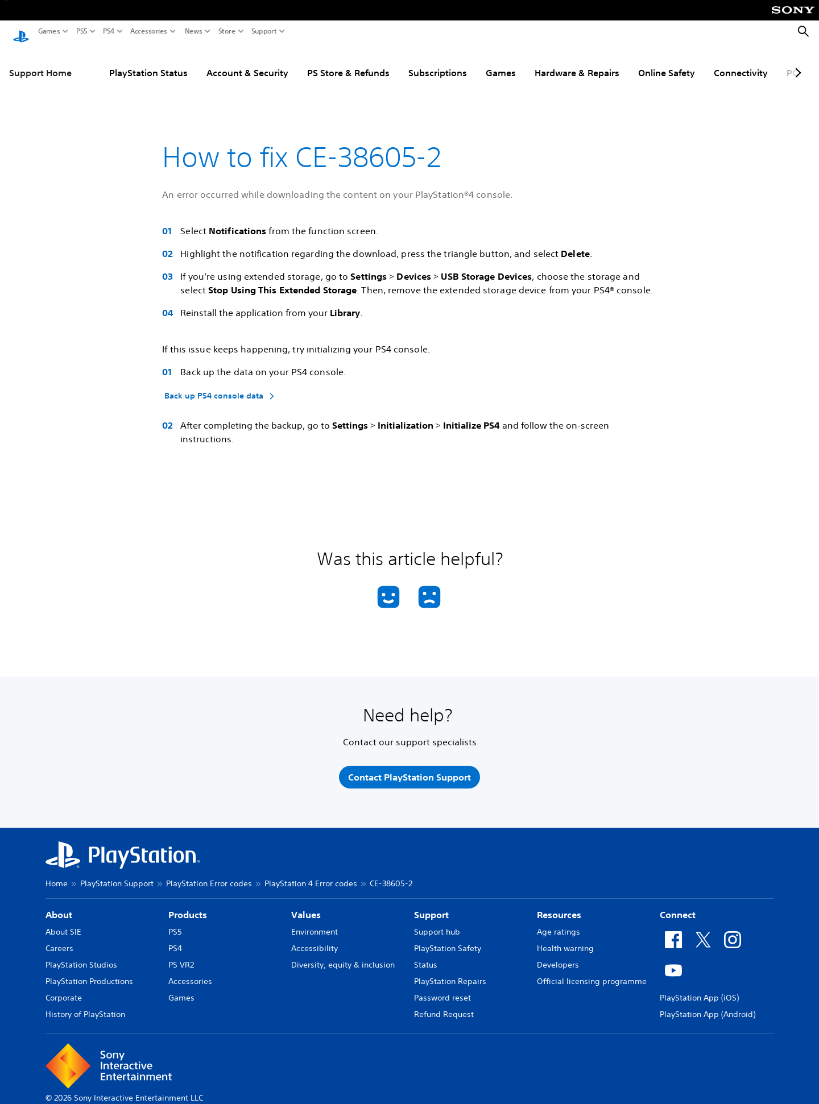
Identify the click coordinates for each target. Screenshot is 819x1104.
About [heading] (59, 908)
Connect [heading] (678, 908)
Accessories (148, 31)
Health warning (565, 941)
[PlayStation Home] (21, 32)
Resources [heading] (559, 908)
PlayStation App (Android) (707, 1007)
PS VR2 (181, 958)
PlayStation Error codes (209, 876)
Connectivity (741, 62)
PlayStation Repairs (450, 974)
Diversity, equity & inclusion (343, 958)
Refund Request (444, 1007)
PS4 (109, 31)
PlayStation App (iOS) (699, 991)
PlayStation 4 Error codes (310, 876)
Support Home (40, 62)
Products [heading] (187, 908)
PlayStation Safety (447, 941)
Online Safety (666, 62)
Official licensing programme (592, 974)
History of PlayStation (85, 1007)
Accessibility (314, 941)
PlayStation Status (148, 62)
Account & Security (247, 62)
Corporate (64, 991)
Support (264, 31)
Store (226, 31)
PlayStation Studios (81, 958)
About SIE (63, 925)
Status (425, 958)
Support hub (437, 925)
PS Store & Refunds (348, 62)
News (193, 31)
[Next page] (796, 62)
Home (57, 876)
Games (49, 31)
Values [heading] (306, 908)
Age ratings (558, 925)
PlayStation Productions (89, 974)
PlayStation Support (117, 876)
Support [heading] (431, 908)
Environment (314, 925)
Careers (59, 941)
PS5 (82, 31)
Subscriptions (437, 62)
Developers (558, 958)
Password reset (442, 991)
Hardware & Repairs (577, 62)
